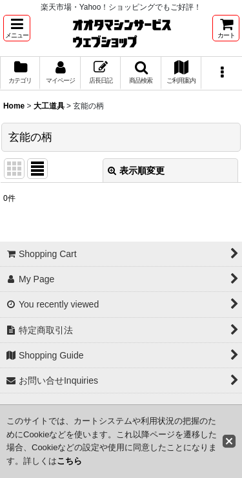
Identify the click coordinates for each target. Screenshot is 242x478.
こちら (69, 461)
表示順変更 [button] (136, 170)
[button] (16, 28)
